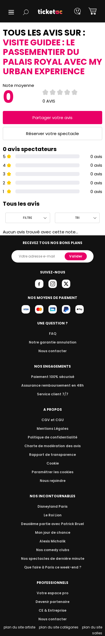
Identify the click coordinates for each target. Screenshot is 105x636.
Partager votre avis (53, 117)
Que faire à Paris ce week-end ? (53, 567)
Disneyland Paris (52, 506)
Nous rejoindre (52, 480)
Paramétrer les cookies (52, 472)
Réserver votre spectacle (52, 133)
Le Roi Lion (52, 515)
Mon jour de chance (52, 532)
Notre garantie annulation (52, 342)
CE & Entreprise (52, 610)
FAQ (52, 333)
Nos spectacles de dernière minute (52, 558)
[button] (11, 12)
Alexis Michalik (52, 541)
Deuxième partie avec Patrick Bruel (52, 523)
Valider (76, 256)
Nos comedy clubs (52, 549)
